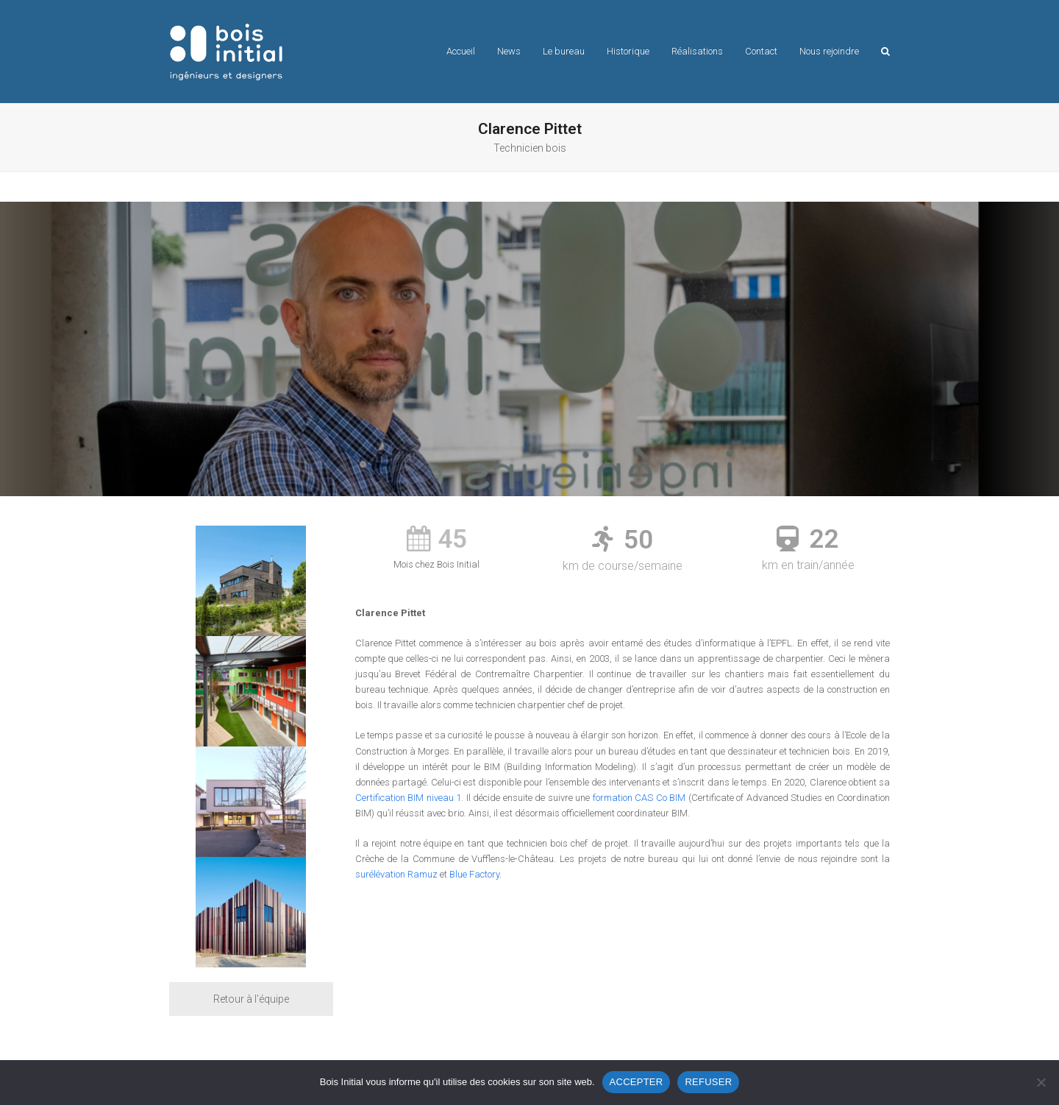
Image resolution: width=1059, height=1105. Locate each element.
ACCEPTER (636, 1081)
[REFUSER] (1040, 1082)
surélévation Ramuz (396, 874)
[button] (885, 51)
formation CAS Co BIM (639, 797)
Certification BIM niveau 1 (408, 797)
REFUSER (708, 1081)
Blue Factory (474, 874)
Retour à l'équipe (251, 999)
